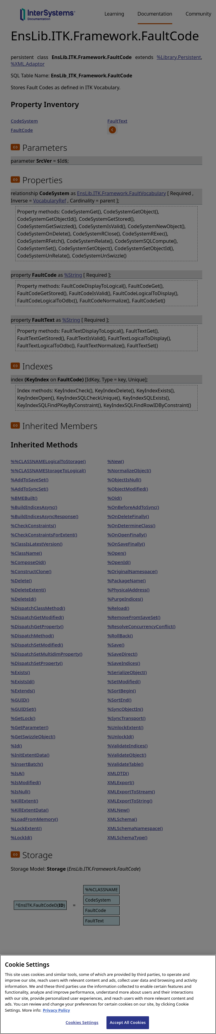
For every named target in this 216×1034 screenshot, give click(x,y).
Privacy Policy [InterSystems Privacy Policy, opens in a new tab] (56, 1020)
